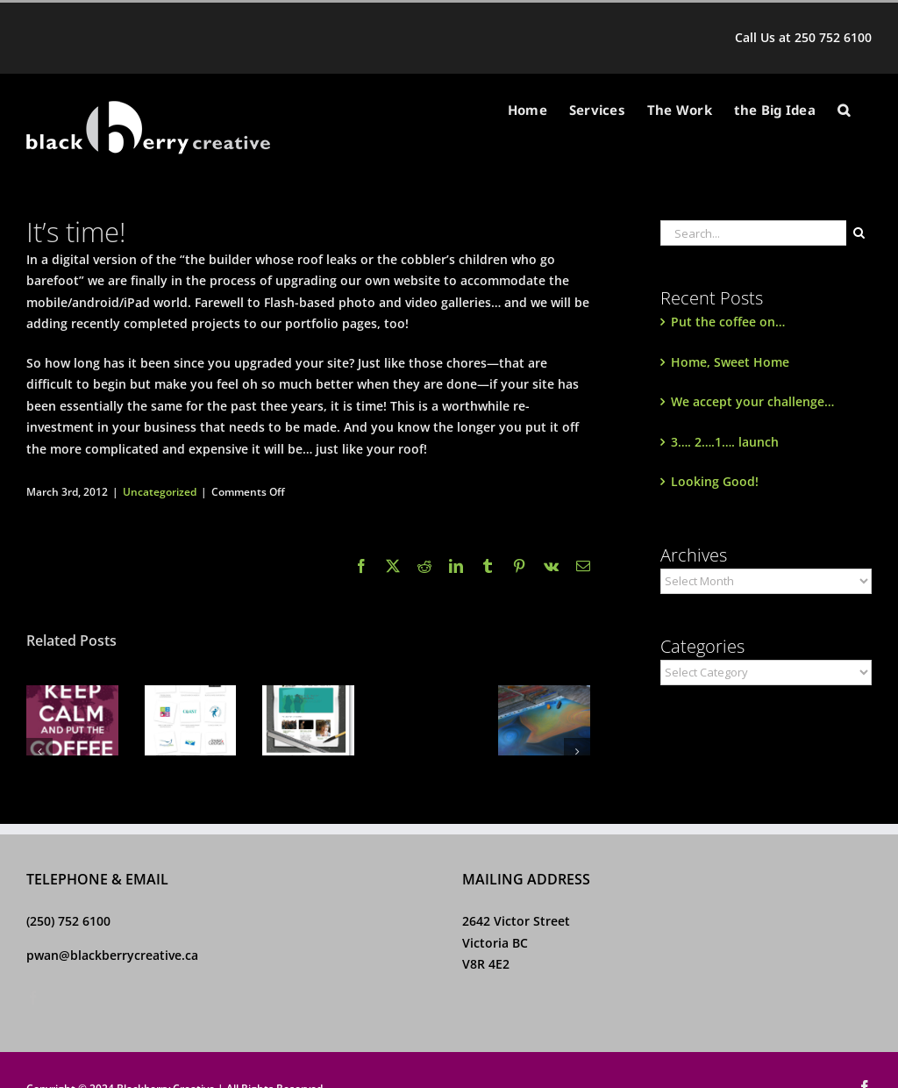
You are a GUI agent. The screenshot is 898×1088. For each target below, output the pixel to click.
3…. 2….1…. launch (725, 441)
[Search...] (753, 233)
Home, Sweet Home (730, 362)
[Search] (859, 233)
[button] (843, 110)
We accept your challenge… (752, 401)
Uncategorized (159, 491)
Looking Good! (715, 481)
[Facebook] (33, 998)
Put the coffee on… (728, 321)
